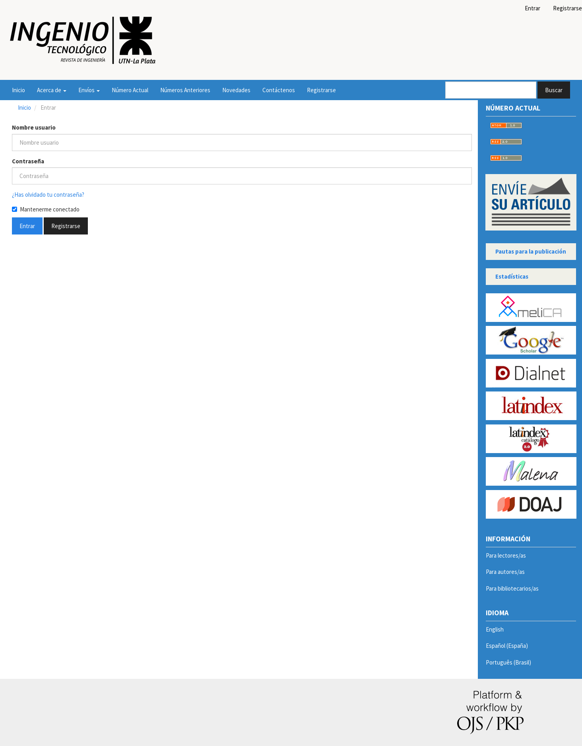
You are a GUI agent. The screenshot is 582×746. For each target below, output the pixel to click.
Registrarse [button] (65, 226)
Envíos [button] (89, 90)
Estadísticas (511, 276)
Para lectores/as (506, 555)
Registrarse (321, 90)
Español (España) (507, 645)
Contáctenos (278, 90)
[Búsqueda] (490, 90)
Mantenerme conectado (46, 209)
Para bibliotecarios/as (512, 588)
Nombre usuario (34, 127)
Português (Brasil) (508, 662)
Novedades (236, 90)
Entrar (532, 8)
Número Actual (130, 90)
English (495, 629)
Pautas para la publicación (530, 251)
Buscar (554, 90)
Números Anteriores (185, 90)
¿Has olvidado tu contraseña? (48, 194)
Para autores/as (505, 571)
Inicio (18, 90)
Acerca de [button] (51, 90)
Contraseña (28, 161)
